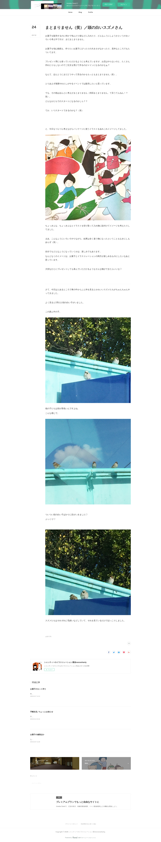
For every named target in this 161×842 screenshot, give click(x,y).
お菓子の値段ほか (37, 735)
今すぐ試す (109, 4)
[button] (70, 12)
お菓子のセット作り (38, 689)
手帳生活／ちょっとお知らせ (41, 712)
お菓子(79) (48, 636)
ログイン (123, 4)
